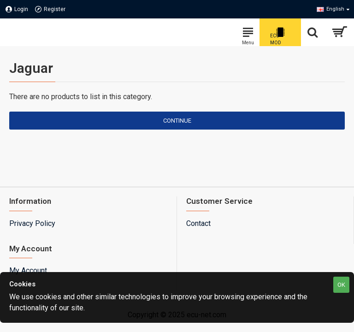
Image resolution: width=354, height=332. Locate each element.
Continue (177, 120)
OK (341, 284)
